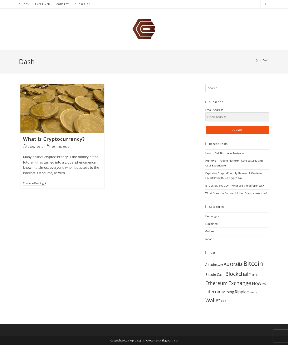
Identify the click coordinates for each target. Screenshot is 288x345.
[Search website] (265, 4)
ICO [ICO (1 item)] (264, 284)
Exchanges (212, 216)
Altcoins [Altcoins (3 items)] (211, 264)
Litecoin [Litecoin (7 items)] (213, 292)
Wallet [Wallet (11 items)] (212, 300)
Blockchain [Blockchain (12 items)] (238, 273)
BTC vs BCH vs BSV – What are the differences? (234, 186)
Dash (266, 60)
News (208, 239)
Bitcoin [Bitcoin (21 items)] (253, 263)
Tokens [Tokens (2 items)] (252, 292)
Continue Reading (34, 183)
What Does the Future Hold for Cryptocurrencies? (236, 193)
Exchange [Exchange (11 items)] (239, 283)
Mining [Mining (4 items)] (228, 291)
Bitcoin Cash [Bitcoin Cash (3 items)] (215, 274)
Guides (209, 231)
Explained (211, 224)
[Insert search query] (237, 88)
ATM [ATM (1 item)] (220, 265)
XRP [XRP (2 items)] (223, 301)
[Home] (257, 60)
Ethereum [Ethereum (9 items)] (216, 283)
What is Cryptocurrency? (54, 138)
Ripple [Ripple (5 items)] (240, 292)
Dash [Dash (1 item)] (255, 275)
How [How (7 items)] (256, 283)
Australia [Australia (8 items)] (233, 264)
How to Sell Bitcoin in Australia (224, 153)
